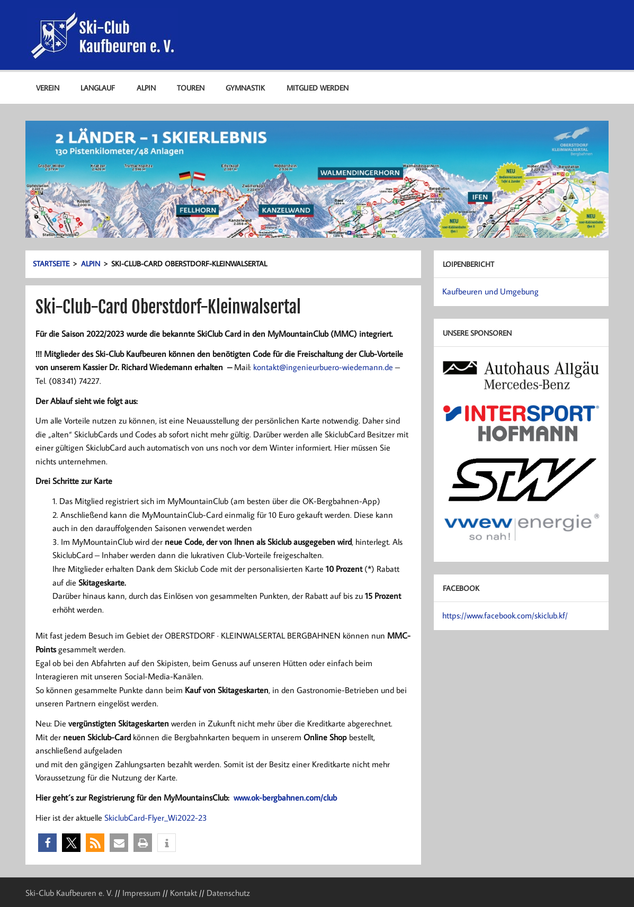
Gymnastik (245, 88)
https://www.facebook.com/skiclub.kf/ (505, 615)
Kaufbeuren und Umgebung (490, 291)
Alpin (146, 88)
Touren (190, 88)
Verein (47, 88)
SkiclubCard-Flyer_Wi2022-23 (155, 817)
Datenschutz (228, 892)
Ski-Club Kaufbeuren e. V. (69, 892)
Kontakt (183, 892)
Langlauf (98, 88)
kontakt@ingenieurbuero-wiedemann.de (323, 367)
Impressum (141, 892)
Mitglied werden (318, 88)
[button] (47, 842)
